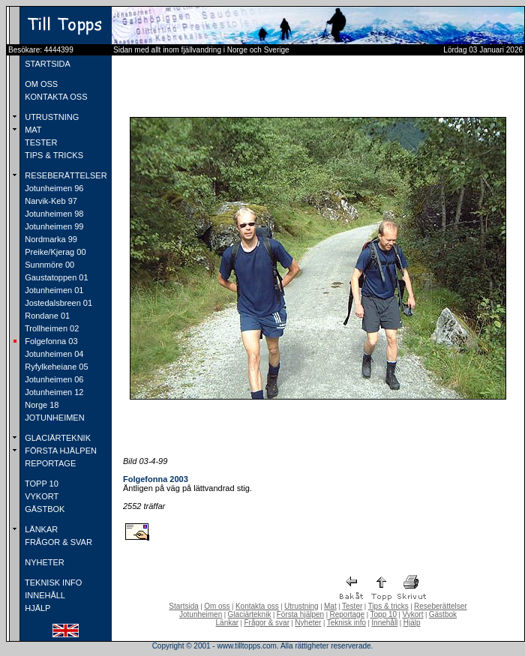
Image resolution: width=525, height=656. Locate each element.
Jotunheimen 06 (52, 379)
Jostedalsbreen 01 (57, 302)
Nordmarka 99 (49, 239)
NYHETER (43, 562)
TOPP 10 (40, 483)
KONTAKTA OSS (54, 96)
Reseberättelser (440, 606)
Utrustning (301, 606)
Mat (330, 606)
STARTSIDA (46, 63)
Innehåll (384, 623)
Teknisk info (346, 623)
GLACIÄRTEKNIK (56, 437)
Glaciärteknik (250, 614)
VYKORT (40, 496)
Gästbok (443, 614)
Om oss (217, 606)
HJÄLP (36, 608)
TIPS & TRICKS (52, 155)
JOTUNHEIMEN (53, 417)
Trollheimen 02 (50, 328)
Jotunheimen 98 (52, 213)
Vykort (412, 614)
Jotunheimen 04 (52, 353)
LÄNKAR (40, 529)
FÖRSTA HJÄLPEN (59, 450)
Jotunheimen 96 (52, 188)
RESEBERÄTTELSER (64, 175)
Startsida (183, 606)
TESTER (39, 142)
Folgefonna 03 (49, 341)
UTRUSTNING (50, 116)
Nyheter (308, 623)
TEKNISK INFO (52, 582)
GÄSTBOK (43, 509)
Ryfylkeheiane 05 (55, 366)
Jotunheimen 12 (52, 392)
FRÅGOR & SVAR (57, 542)
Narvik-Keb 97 (49, 200)
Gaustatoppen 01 (55, 277)
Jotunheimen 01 (52, 290)
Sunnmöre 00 (48, 264)
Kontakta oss (257, 606)
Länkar (227, 623)
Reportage (346, 614)
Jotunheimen (200, 614)
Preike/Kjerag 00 (54, 251)
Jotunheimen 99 (52, 226)
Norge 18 (40, 404)
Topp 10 (384, 614)
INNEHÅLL (43, 595)
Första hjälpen (300, 614)
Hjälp (412, 623)
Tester (352, 606)
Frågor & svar (267, 623)
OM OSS (40, 83)
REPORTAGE (49, 463)
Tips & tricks (388, 606)
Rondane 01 (46, 315)
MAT (31, 129)
